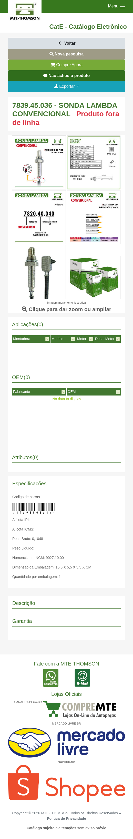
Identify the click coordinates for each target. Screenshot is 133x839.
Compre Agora (66, 65)
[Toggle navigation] (117, 6)
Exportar (65, 86)
